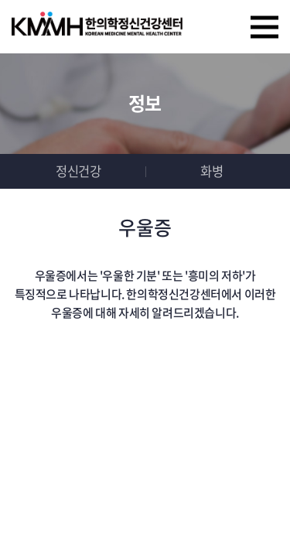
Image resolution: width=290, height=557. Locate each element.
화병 (211, 171)
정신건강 (78, 171)
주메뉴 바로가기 (0, 0)
